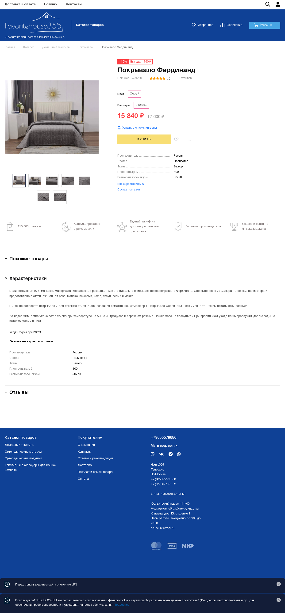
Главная (10, 47)
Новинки (51, 4)
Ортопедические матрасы (23, 452)
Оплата (83, 479)
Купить (144, 139)
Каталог (28, 47)
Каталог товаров (90, 25)
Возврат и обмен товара (95, 472)
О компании (86, 445)
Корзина (263, 25)
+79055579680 (163, 437)
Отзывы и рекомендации (95, 458)
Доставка (85, 465)
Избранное (202, 25)
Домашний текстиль (55, 47)
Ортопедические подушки (23, 458)
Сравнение (231, 25)
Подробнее (121, 605)
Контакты (74, 4)
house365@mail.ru (173, 494)
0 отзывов (185, 78)
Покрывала (85, 47)
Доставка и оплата (20, 4)
